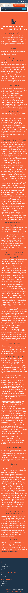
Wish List (3, 585)
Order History (4, 583)
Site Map (3, 576)
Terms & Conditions (6, 570)
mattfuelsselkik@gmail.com (9, 551)
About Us (3, 564)
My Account (4, 581)
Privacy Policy (4, 568)
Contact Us (4, 575)
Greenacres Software (17, 589)
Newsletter (4, 587)
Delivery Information (6, 566)
